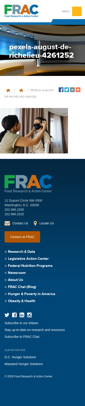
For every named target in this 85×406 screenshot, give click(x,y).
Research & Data (21, 252)
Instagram (29, 315)
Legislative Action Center (28, 259)
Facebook (14, 315)
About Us (15, 280)
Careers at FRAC (22, 237)
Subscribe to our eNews (21, 323)
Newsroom (21, 90)
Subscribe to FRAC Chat (22, 336)
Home (8, 90)
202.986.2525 (14, 214)
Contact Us (20, 223)
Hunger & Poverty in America (31, 294)
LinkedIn (21, 315)
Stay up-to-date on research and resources (35, 330)
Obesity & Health (21, 301)
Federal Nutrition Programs (30, 266)
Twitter (7, 315)
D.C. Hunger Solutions (20, 357)
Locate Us (46, 223)
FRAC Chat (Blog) (22, 287)
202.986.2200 (14, 209)
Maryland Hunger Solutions (24, 364)
